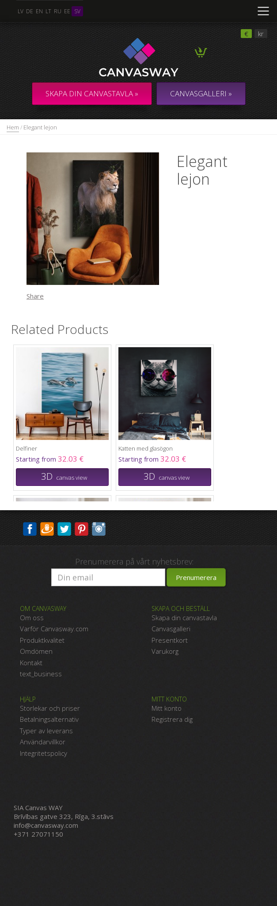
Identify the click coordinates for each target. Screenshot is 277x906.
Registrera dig (172, 719)
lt (48, 11)
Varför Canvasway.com (54, 628)
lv (20, 11)
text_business (41, 673)
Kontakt (31, 662)
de (29, 11)
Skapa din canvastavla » (92, 93)
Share (35, 296)
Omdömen (36, 651)
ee (67, 11)
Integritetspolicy (43, 753)
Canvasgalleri (171, 628)
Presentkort (170, 640)
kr (261, 33)
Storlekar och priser (50, 708)
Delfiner (26, 448)
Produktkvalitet (42, 640)
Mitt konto (167, 708)
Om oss (32, 617)
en (39, 11)
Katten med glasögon (145, 448)
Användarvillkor (42, 741)
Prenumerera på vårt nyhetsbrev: (134, 561)
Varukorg (165, 651)
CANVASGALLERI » (201, 93)
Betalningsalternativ (49, 719)
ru (57, 11)
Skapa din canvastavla (184, 617)
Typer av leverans (46, 730)
